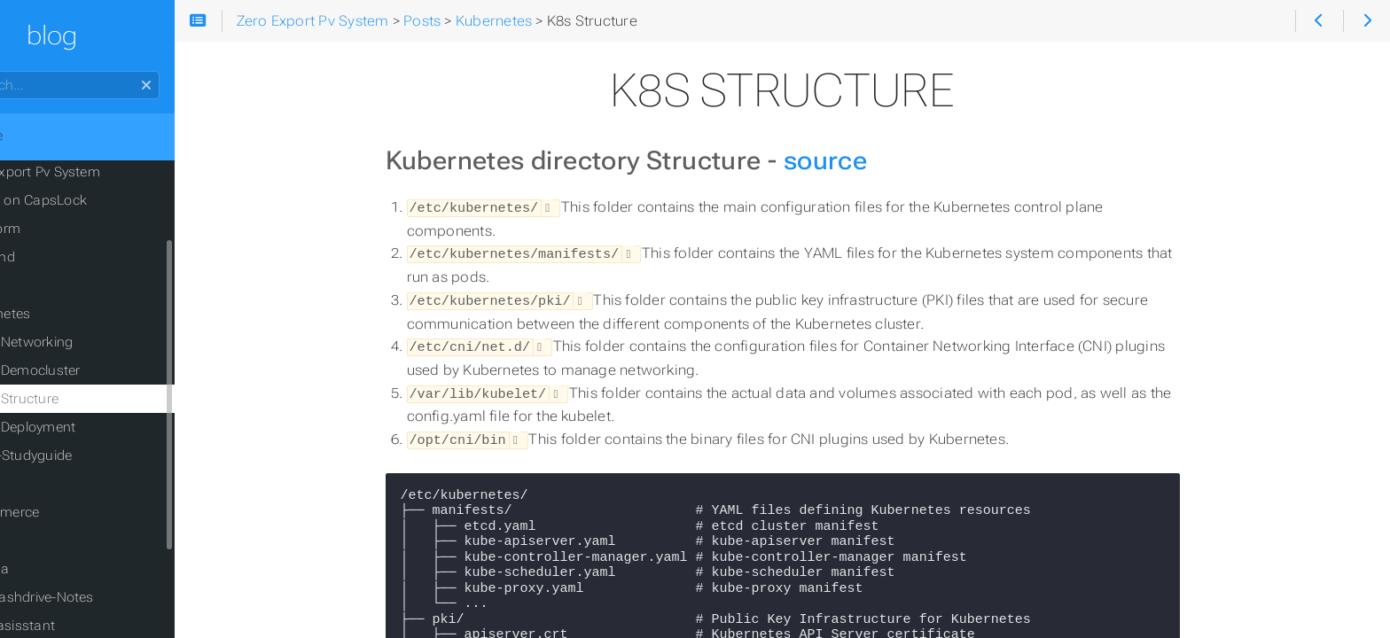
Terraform (59, 229)
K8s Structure (86, 399)
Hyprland (56, 257)
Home (43, 136)
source (870, 160)
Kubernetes (64, 314)
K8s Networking (93, 342)
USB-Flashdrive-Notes (96, 597)
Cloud (46, 541)
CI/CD (46, 484)
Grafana (54, 569)
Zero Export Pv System (99, 172)
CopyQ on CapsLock (92, 200)
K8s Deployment (94, 427)
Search (15, 71)
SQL (41, 285)
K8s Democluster (96, 370)
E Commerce (68, 512)
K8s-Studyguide (92, 455)
